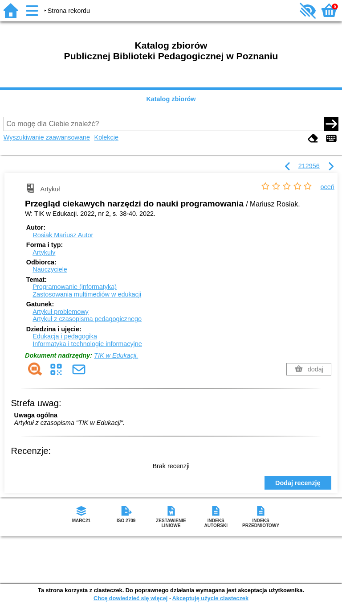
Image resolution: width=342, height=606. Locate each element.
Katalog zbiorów (170, 99)
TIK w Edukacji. (116, 355)
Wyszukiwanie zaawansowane (47, 137)
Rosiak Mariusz (63, 235)
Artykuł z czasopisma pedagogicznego (87, 318)
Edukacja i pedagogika (65, 336)
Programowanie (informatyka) (75, 286)
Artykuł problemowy (61, 311)
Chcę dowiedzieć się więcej (130, 598)
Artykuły (44, 252)
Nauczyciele (50, 269)
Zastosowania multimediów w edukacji (87, 294)
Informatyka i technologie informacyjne (87, 343)
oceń (327, 186)
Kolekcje (106, 137)
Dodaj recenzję (298, 482)
